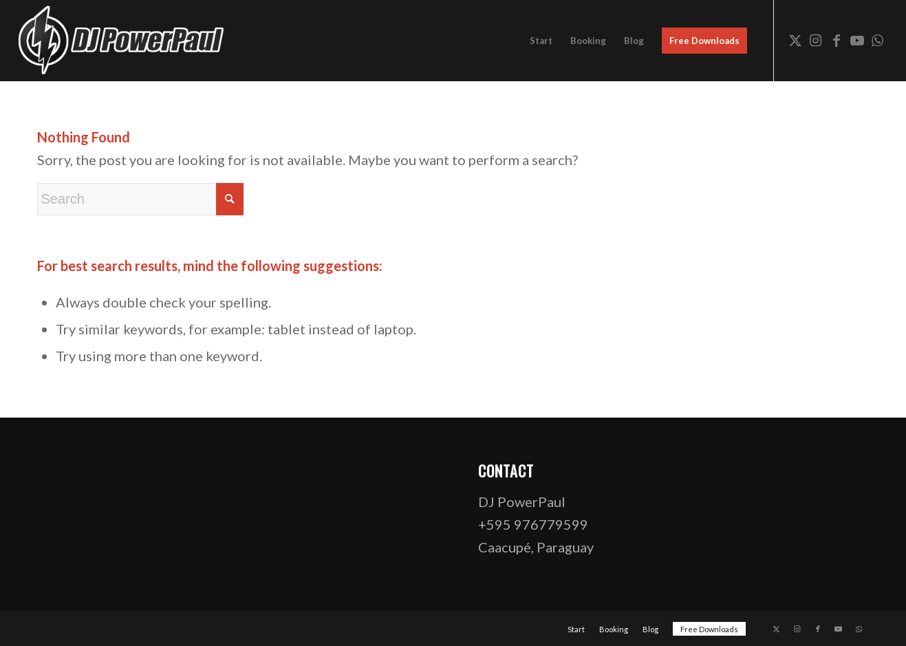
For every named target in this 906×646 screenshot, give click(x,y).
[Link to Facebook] (836, 40)
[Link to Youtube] (857, 40)
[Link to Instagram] (816, 40)
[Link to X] (795, 40)
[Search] (140, 199)
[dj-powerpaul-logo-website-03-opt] (122, 40)
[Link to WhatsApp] (877, 40)
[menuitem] (541, 40)
